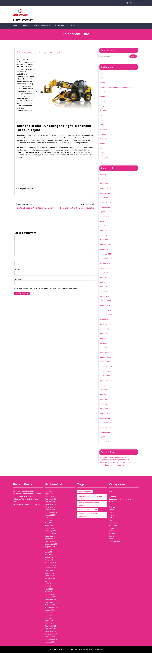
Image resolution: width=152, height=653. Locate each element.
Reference (103, 125)
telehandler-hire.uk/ (24, 111)
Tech (101, 153)
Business (29, 188)
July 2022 (103, 390)
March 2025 (104, 240)
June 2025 (103, 226)
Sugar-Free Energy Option (23, 496)
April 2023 (103, 348)
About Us (25, 26)
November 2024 (105, 259)
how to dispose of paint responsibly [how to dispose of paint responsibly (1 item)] (88, 515)
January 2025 (104, 249)
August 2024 (104, 273)
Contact (74, 26)
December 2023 (105, 310)
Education (103, 92)
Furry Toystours (23, 19)
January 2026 (104, 193)
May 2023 (103, 343)
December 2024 (105, 254)
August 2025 (104, 217)
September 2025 (106, 212)
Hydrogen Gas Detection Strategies (26, 504)
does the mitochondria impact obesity (113, 460)
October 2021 (104, 432)
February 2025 (105, 245)
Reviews (102, 134)
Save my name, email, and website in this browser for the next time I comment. (46, 289)
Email (17, 269)
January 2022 (104, 418)
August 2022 (104, 385)
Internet (102, 111)
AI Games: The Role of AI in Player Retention (26, 500)
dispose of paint (125, 463)
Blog (101, 78)
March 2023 (104, 353)
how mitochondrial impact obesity (111, 457)
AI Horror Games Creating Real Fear (27, 494)
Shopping (103, 139)
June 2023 (103, 338)
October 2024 (104, 263)
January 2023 (104, 362)
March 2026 (104, 184)
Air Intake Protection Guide (23, 491)
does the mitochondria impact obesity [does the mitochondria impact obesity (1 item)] (90, 497)
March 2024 (104, 296)
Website (17, 279)
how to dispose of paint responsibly (112, 465)
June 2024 (103, 282)
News (101, 120)
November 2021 (105, 428)
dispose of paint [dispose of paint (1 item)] (85, 492)
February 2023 (105, 357)
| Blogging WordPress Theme (77, 649)
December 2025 (105, 198)
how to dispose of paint (107, 463)
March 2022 (104, 409)
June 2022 (103, 395)
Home (15, 26)
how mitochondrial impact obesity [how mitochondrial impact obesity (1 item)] (89, 504)
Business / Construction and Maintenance (116, 87)
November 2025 (105, 203)
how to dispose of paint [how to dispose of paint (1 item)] (88, 509)
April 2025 (103, 235)
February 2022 (105, 414)
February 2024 (105, 301)
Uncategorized (105, 158)
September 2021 (105, 437)
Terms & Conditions (42, 26)
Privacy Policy (60, 26)
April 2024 (103, 292)
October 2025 (104, 207)
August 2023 (104, 329)
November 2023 (105, 315)
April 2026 (103, 179)
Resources (103, 130)
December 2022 (105, 367)
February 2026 (105, 188)
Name (17, 260)
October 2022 (104, 376)
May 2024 (103, 287)
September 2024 (106, 268)
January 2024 (104, 306)
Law (100, 116)
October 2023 (104, 320)
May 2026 (103, 174)
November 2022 (105, 371)
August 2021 (104, 442)
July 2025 (103, 221)
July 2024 (103, 278)
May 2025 (103, 231)
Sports (101, 148)
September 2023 (105, 324)
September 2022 (105, 381)
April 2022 (103, 404)
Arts (101, 73)
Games (102, 97)
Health (102, 101)
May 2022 (103, 399)
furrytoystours (26, 53)
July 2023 (103, 334)
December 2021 (105, 423)
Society (102, 144)
